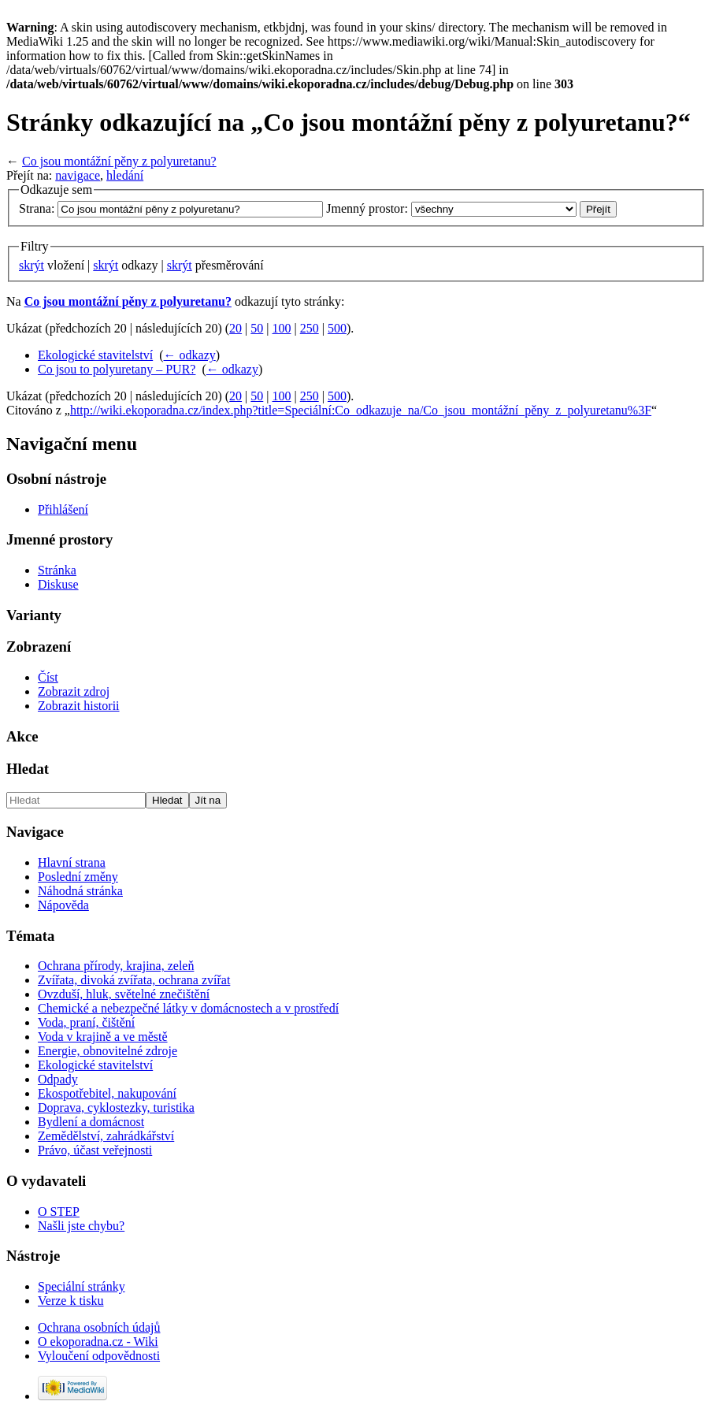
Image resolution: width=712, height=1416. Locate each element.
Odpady (58, 1079)
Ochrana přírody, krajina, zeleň (116, 965)
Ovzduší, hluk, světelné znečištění (124, 994)
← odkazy (190, 355)
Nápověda (63, 905)
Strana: (36, 208)
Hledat (27, 768)
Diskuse (58, 584)
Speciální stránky (81, 1286)
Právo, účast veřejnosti (95, 1150)
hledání (124, 175)
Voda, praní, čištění (86, 1022)
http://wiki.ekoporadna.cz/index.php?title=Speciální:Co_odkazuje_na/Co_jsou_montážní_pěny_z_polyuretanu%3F (360, 410)
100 (282, 328)
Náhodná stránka (80, 891)
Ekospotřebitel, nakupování (107, 1093)
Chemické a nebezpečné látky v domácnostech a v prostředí (188, 1008)
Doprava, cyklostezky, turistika (116, 1107)
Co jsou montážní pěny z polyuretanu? (119, 161)
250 (309, 328)
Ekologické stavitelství (95, 355)
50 (256, 328)
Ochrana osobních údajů (99, 1327)
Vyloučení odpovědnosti (99, 1355)
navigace (77, 175)
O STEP (59, 1211)
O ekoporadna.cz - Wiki (98, 1341)
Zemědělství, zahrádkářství (106, 1136)
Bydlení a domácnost (91, 1121)
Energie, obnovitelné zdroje (107, 1050)
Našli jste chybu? (81, 1225)
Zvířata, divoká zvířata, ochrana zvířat (134, 980)
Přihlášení (63, 509)
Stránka (57, 570)
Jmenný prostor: (367, 208)
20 (235, 328)
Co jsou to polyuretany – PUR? (116, 369)
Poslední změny (78, 876)
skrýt (31, 265)
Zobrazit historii (79, 705)
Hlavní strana (72, 862)
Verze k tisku (71, 1300)
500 (337, 328)
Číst (48, 677)
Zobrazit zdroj (73, 691)
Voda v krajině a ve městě (103, 1036)
